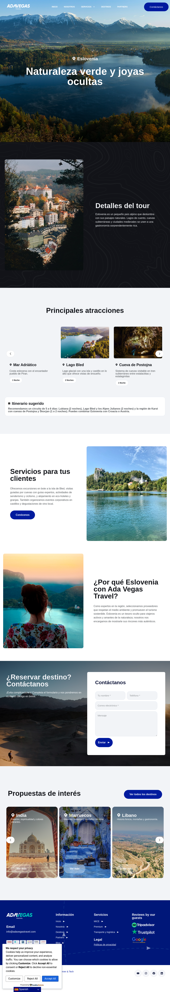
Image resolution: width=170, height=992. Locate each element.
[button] (10, 353)
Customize (14, 978)
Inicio (55, 7)
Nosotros (69, 7)
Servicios (88, 6)
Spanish (21, 989)
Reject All (32, 978)
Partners (122, 7)
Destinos (106, 7)
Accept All (50, 978)
